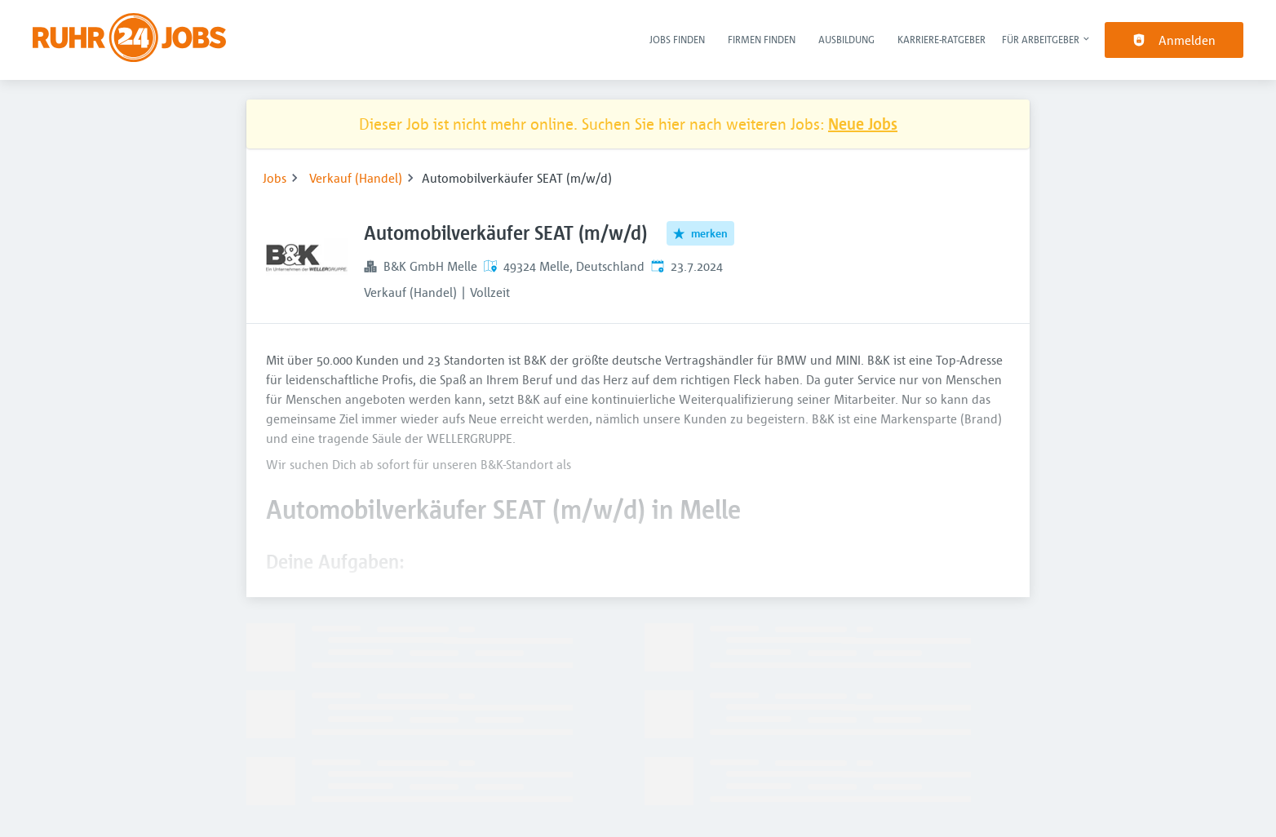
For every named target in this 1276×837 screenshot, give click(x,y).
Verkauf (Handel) (355, 178)
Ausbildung (846, 39)
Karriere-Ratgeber (941, 39)
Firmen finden (761, 39)
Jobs (274, 178)
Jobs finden (677, 39)
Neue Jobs (862, 123)
